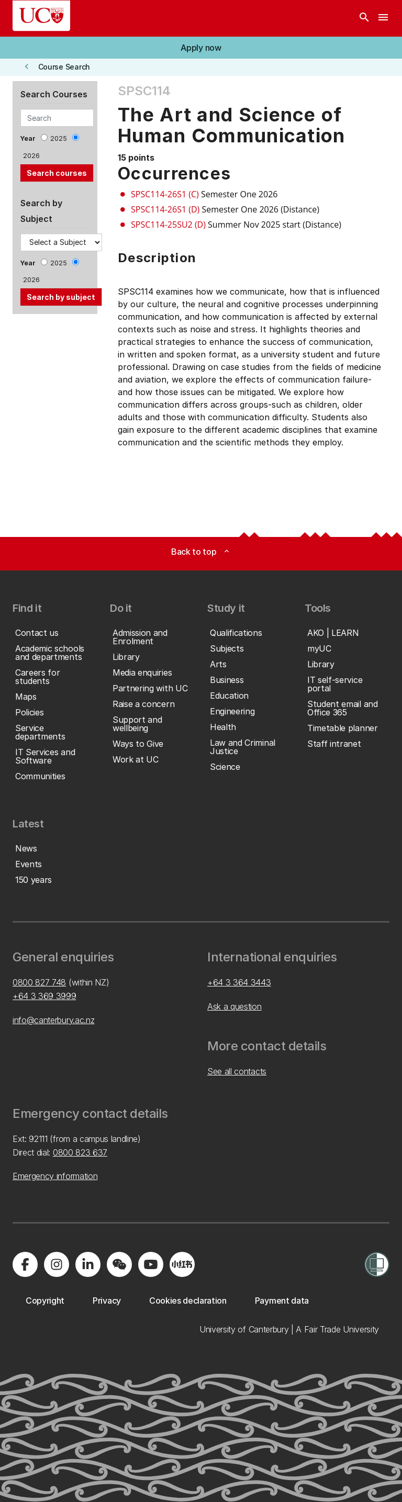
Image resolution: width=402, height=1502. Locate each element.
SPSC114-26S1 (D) (165, 209)
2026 (31, 156)
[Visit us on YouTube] (150, 1264)
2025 (58, 138)
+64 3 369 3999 (44, 996)
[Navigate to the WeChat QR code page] (119, 1264)
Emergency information (55, 1176)
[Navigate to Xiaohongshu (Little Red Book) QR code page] (182, 1264)
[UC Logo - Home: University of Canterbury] (41, 15)
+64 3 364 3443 (239, 982)
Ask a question (234, 1006)
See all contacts (236, 1071)
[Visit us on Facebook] (25, 1264)
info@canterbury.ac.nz (53, 1020)
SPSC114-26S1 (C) (165, 194)
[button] (201, 48)
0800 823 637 (80, 1152)
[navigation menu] (383, 18)
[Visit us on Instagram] (56, 1264)
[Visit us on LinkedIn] (87, 1264)
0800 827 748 (39, 982)
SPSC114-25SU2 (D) (168, 224)
